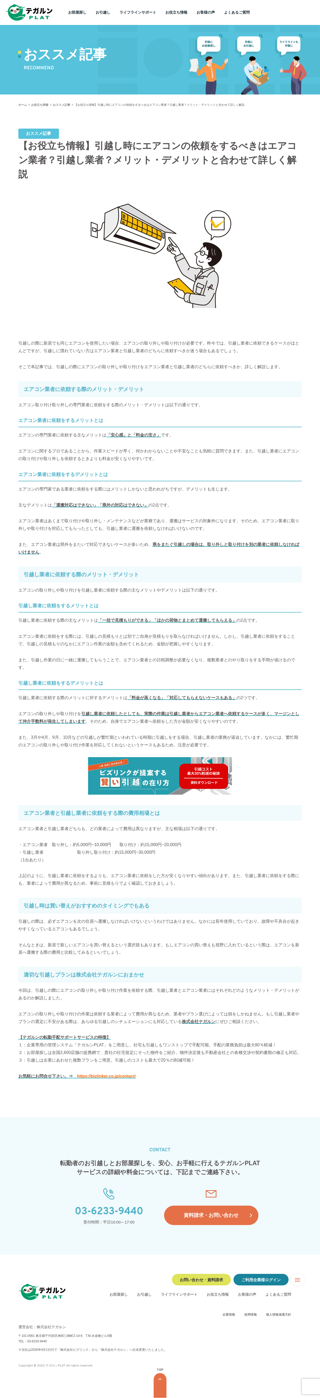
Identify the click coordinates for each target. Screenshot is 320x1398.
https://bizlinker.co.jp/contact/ (106, 1076)
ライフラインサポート (138, 12)
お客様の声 (206, 12)
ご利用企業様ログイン (261, 1280)
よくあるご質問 (237, 12)
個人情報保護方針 (278, 1314)
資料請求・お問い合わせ (211, 1215)
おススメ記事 (61, 104)
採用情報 (250, 1314)
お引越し (103, 12)
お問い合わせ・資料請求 (201, 1280)
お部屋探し (77, 12)
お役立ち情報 (176, 12)
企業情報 (229, 1314)
